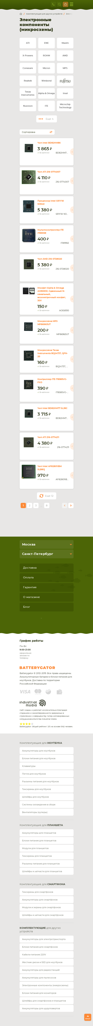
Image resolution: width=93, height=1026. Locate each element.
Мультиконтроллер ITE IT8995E (50, 231)
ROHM (46, 56)
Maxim (65, 43)
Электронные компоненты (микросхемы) (45, 985)
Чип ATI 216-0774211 (48, 437)
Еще (49, 496)
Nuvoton (28, 106)
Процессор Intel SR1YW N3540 (50, 202)
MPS (65, 68)
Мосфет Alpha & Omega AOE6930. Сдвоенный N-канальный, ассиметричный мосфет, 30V (51, 294)
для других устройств (40, 930)
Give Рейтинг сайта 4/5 (29, 723)
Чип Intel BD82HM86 (49, 143)
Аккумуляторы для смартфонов (39, 900)
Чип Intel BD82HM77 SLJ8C (52, 408)
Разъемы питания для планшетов (41, 864)
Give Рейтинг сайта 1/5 (21, 723)
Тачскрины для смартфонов (37, 892)
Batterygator (44, 667)
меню (71, 4)
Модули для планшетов (35, 848)
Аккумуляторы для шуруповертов (41, 1008)
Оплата (28, 577)
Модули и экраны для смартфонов (41, 907)
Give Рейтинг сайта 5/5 (32, 723)
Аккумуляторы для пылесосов (39, 978)
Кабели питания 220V (34, 955)
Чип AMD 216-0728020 (49, 259)
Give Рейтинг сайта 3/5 (26, 723)
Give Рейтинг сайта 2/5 (23, 723)
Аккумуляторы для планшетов (39, 833)
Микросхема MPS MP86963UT (47, 322)
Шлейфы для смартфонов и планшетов (44, 1001)
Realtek (28, 81)
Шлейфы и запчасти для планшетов (42, 871)
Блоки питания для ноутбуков (38, 758)
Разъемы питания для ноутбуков (40, 782)
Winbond (46, 81)
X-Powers (28, 56)
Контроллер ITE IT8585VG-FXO (52, 380)
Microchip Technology (65, 106)
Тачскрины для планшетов (37, 856)
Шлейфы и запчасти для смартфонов (42, 915)
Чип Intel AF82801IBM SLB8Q (49, 468)
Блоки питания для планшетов (39, 841)
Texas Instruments (27, 93)
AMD (65, 56)
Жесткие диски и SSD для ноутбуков (42, 962)
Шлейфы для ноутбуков (35, 797)
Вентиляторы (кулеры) (34, 812)
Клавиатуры (29, 766)
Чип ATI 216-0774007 (48, 172)
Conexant (28, 68)
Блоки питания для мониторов (39, 993)
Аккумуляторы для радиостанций (41, 970)
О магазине (31, 597)
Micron (46, 68)
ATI (28, 43)
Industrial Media (33, 703)
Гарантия (30, 587)
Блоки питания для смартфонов (40, 947)
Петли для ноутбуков (34, 774)
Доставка (30, 568)
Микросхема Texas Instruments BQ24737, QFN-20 (52, 353)
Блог (26, 607)
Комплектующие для (41, 743)
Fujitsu (65, 81)
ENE (46, 43)
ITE (46, 106)
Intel (65, 93)
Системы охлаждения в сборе (39, 805)
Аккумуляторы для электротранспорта (44, 939)
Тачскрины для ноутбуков (36, 789)
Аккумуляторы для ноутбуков (38, 751)
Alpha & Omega (46, 93)
